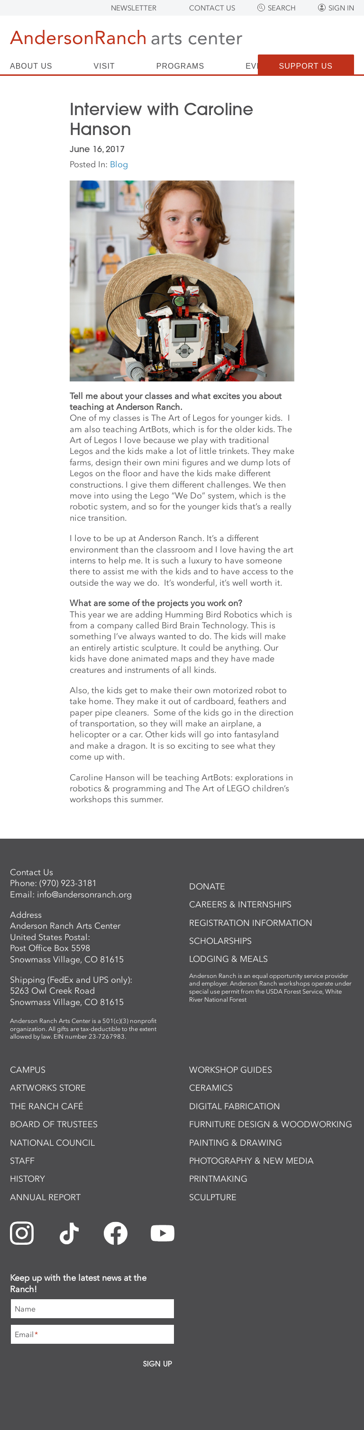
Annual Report (45, 1197)
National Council (52, 1143)
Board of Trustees (54, 1124)
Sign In (341, 8)
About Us (31, 66)
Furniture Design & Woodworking (270, 1124)
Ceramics (211, 1088)
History (27, 1179)
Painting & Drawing (235, 1143)
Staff (22, 1161)
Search (282, 8)
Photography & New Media (251, 1161)
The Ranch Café (46, 1106)
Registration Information (250, 923)
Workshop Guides (230, 1070)
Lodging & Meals (228, 959)
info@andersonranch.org (84, 894)
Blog (119, 164)
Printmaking (218, 1179)
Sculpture (213, 1197)
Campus (28, 1070)
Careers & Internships (240, 904)
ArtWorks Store (48, 1088)
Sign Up (157, 1363)
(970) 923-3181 (68, 883)
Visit (104, 66)
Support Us (306, 66)
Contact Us (212, 8)
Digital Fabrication (234, 1106)
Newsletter (133, 8)
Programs (180, 66)
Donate (207, 886)
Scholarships (220, 941)
